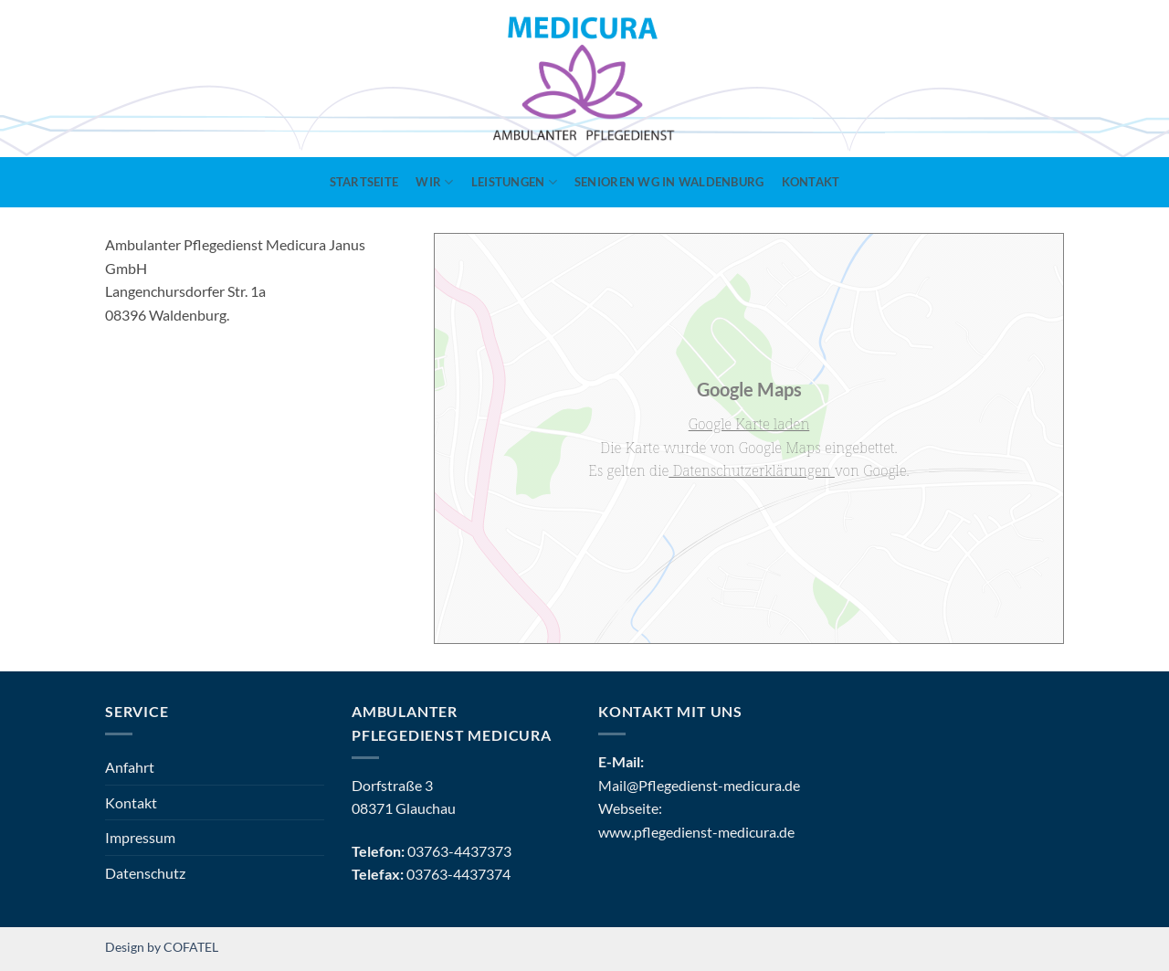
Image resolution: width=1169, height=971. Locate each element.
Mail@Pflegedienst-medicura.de (699, 785)
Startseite (364, 181)
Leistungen (514, 182)
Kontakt (811, 181)
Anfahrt (129, 767)
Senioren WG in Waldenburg (669, 181)
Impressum (140, 837)
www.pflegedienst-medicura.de (696, 831)
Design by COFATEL (161, 947)
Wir (434, 182)
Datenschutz (145, 872)
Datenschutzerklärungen (752, 470)
